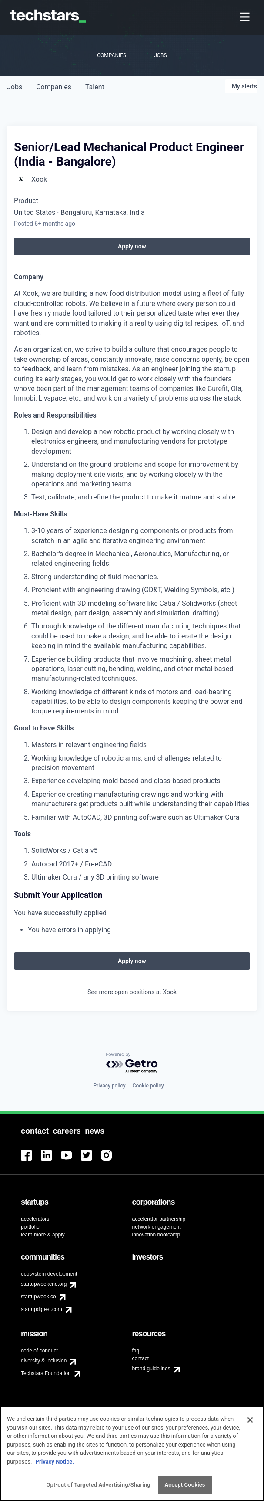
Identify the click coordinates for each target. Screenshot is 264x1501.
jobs (14, 87)
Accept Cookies (185, 1484)
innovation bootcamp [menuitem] (156, 1235)
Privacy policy (109, 1086)
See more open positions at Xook (132, 991)
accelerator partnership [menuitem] (159, 1219)
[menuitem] (245, 18)
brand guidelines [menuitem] (151, 1368)
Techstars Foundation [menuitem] (46, 1373)
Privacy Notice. (55, 1461)
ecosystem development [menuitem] (49, 1274)
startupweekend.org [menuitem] (44, 1284)
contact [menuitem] (140, 1358)
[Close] (250, 1420)
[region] (132, 1453)
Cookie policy (148, 1086)
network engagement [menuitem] (156, 1227)
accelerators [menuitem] (35, 1219)
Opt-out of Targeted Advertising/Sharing (98, 1484)
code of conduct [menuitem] (39, 1351)
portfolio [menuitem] (30, 1227)
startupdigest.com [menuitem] (41, 1309)
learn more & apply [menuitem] (43, 1235)
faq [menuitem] (136, 1351)
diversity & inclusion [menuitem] (44, 1361)
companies (53, 87)
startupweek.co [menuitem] (38, 1297)
